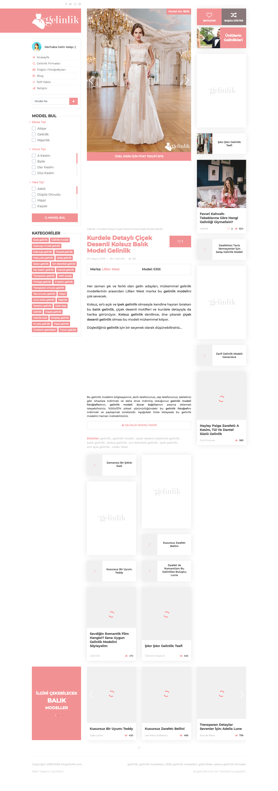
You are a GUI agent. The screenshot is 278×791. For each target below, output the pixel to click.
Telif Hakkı (41, 82)
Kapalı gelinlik (53, 311)
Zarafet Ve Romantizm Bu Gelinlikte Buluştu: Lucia (174, 570)
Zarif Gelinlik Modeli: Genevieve (229, 363)
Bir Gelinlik (117, 258)
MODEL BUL (55, 217)
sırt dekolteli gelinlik (143, 442)
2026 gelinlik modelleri (181, 759)
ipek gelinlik (168, 442)
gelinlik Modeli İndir (139, 425)
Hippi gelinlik (61, 323)
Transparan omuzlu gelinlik (48, 287)
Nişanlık (62, 299)
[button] (186, 80)
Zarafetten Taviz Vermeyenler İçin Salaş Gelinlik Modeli (229, 256)
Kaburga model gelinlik (46, 245)
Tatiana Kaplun (155, 655)
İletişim (39, 88)
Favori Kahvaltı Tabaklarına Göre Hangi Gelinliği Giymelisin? (221, 226)
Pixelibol (225, 767)
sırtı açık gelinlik (98, 447)
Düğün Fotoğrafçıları (49, 69)
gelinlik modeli (123, 438)
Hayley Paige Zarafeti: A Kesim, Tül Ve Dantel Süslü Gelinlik (221, 437)
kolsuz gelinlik (117, 442)
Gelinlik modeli (59, 239)
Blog (37, 76)
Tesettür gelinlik (42, 305)
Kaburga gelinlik (42, 251)
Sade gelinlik (40, 239)
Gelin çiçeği (65, 275)
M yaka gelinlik (41, 323)
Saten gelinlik (40, 263)
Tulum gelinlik (68, 329)
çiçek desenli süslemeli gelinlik (157, 438)
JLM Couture (207, 447)
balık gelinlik (96, 442)
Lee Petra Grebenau (156, 735)
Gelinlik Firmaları (46, 63)
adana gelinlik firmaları (230, 759)
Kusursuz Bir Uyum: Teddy (119, 571)
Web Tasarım (41, 767)
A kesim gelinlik (64, 281)
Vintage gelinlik (42, 281)
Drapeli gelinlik (64, 251)
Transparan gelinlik (44, 275)
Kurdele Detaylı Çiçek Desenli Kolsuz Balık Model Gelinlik (119, 244)
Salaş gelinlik (64, 257)
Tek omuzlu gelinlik (44, 293)
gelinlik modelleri (151, 759)
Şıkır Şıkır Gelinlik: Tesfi (165, 646)
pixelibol (57, 767)
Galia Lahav (96, 735)
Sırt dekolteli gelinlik (63, 263)
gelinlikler (206, 759)
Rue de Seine (207, 735)
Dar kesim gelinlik (43, 269)
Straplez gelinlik (60, 317)
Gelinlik (37, 311)
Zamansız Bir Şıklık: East (119, 464)
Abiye (62, 293)
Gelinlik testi (40, 317)
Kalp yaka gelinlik (43, 257)
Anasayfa (40, 57)
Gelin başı (60, 305)
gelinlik (105, 438)
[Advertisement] (139, 196)
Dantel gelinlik (66, 269)
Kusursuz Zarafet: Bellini (174, 544)
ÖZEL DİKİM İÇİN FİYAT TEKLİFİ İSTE (139, 156)
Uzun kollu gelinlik (43, 299)
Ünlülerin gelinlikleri (44, 329)
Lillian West (111, 269)
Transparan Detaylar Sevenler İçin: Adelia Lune (218, 725)
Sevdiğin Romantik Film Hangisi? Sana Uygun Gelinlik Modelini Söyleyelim (111, 640)
